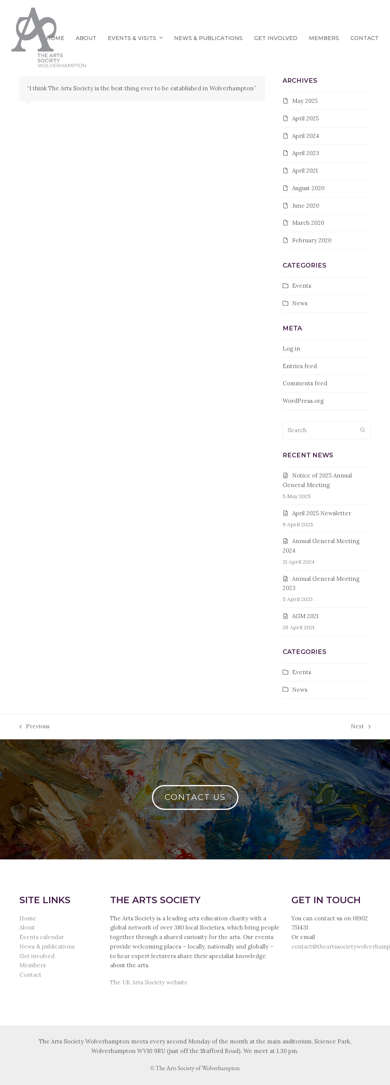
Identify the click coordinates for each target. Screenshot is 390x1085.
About (27, 927)
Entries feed (300, 366)
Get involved (36, 956)
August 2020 (308, 188)
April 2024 (305, 135)
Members (32, 965)
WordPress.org (303, 400)
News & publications (47, 946)
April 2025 (305, 118)
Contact (30, 974)
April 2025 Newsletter (321, 513)
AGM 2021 (305, 616)
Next (361, 727)
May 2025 (305, 100)
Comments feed (305, 383)
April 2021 (305, 170)
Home (27, 918)
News (299, 303)
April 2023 (305, 153)
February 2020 (311, 240)
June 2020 (305, 205)
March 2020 (308, 222)
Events (301, 285)
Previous (34, 727)
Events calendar (41, 937)
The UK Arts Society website (149, 982)
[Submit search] (362, 430)
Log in (291, 348)
